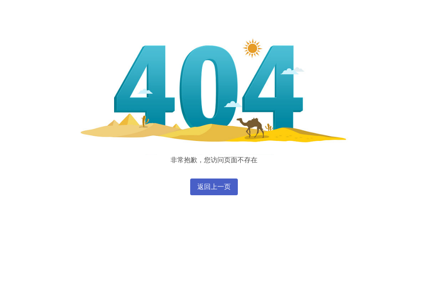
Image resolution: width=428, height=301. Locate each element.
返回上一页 (214, 186)
